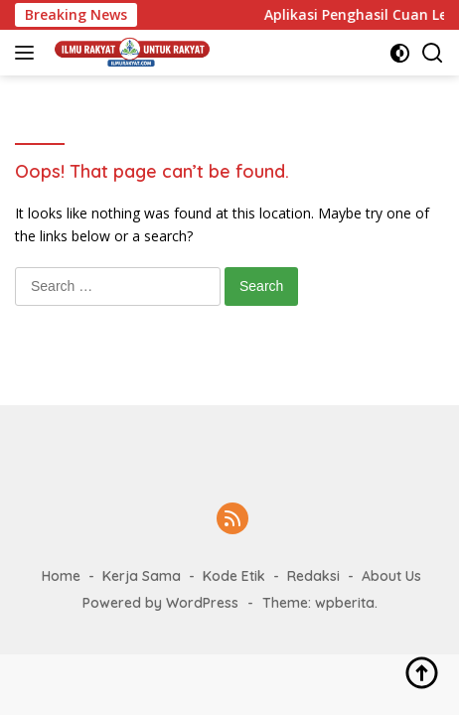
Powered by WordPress (160, 603)
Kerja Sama (141, 576)
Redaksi (313, 576)
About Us (391, 576)
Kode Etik (234, 576)
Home (61, 576)
